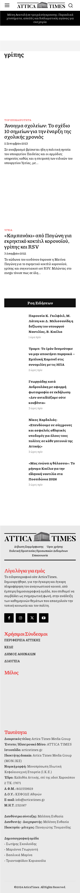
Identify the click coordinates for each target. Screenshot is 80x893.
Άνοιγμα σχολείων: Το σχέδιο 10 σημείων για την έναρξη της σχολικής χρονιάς (37, 131)
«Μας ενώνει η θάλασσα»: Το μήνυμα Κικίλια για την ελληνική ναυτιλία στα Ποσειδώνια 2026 (52, 471)
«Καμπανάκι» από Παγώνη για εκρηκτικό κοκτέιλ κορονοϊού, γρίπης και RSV (38, 241)
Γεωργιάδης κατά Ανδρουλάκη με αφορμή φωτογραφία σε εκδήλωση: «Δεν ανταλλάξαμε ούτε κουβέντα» (50, 392)
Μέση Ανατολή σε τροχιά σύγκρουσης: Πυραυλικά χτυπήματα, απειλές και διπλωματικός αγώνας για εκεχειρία (40, 18)
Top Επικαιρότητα (17, 120)
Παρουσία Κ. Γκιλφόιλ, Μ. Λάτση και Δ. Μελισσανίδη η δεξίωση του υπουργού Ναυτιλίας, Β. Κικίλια (51, 323)
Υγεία (8, 230)
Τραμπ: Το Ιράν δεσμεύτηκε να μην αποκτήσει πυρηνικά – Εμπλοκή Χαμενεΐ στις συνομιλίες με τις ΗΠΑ (52, 356)
